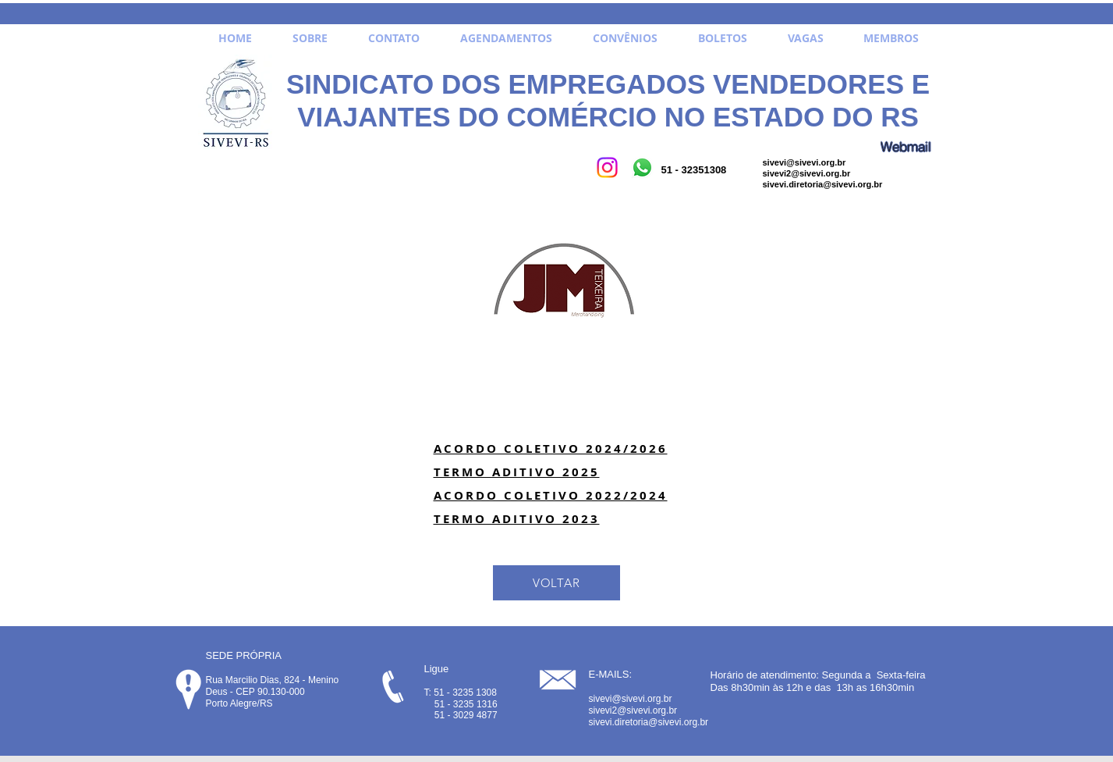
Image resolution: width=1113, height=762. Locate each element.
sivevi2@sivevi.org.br (807, 173)
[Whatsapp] (642, 167)
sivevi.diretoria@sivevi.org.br (823, 184)
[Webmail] (906, 146)
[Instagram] (607, 167)
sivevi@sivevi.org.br (804, 162)
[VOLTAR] (556, 582)
